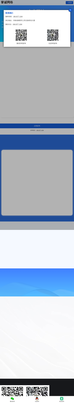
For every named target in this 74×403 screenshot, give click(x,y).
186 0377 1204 (18, 16)
